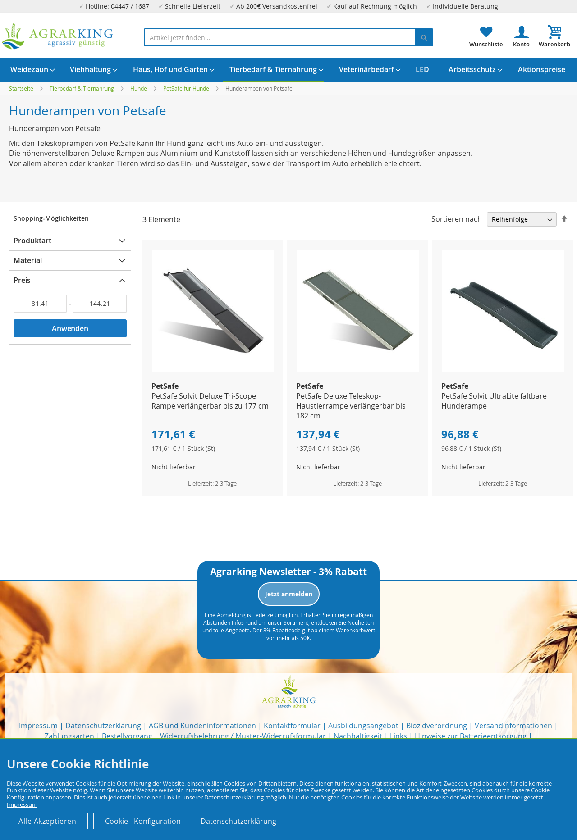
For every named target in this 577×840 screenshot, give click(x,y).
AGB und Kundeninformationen (202, 726)
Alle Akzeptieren (47, 821)
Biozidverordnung (436, 726)
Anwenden (70, 328)
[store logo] (57, 36)
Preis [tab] (22, 280)
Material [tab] (28, 260)
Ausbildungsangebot (363, 726)
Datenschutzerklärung (103, 726)
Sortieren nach (456, 219)
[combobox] (288, 37)
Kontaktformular (292, 726)
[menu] (288, 70)
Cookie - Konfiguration (143, 821)
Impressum (38, 726)
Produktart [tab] (32, 240)
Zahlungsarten (69, 736)
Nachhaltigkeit (358, 736)
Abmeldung (231, 614)
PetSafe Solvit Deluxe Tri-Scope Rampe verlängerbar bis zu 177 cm (210, 401)
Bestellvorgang (127, 736)
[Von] (40, 304)
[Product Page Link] (213, 369)
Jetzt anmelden (288, 594)
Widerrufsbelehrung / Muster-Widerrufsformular (243, 736)
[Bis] (99, 304)
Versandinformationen (513, 726)
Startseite (22, 88)
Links (398, 736)
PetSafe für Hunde (187, 88)
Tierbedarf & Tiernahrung (82, 88)
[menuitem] (29, 69)
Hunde (139, 88)
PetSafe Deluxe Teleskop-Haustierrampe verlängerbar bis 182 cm (351, 406)
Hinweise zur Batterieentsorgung (471, 736)
